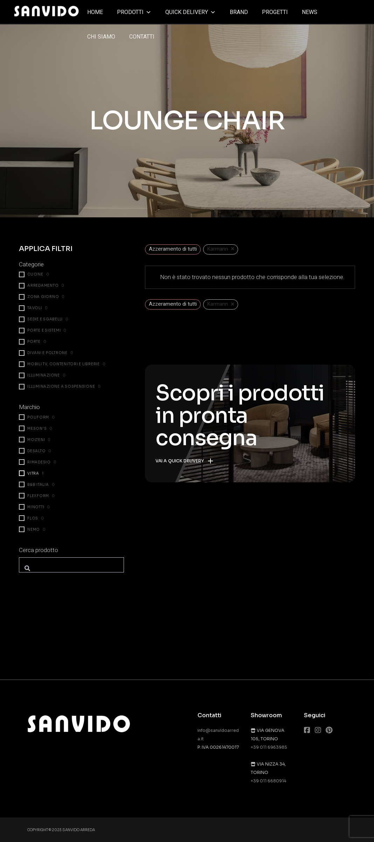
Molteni (36, 439)
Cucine (35, 274)
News (309, 12)
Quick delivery (190, 12)
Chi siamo (101, 37)
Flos (32, 518)
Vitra (33, 473)
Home (95, 12)
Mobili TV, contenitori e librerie (63, 364)
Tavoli (34, 308)
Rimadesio (39, 462)
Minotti (35, 507)
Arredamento (42, 285)
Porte (34, 341)
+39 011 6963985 (269, 747)
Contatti (141, 37)
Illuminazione (43, 375)
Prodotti (134, 12)
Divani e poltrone (47, 353)
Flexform (38, 496)
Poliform (38, 417)
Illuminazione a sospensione (61, 386)
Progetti (275, 12)
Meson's (37, 428)
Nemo (33, 529)
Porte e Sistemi (44, 330)
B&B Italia (38, 484)
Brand (239, 12)
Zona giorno (43, 296)
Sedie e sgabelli (45, 319)
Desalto (36, 451)
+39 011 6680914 (268, 780)
